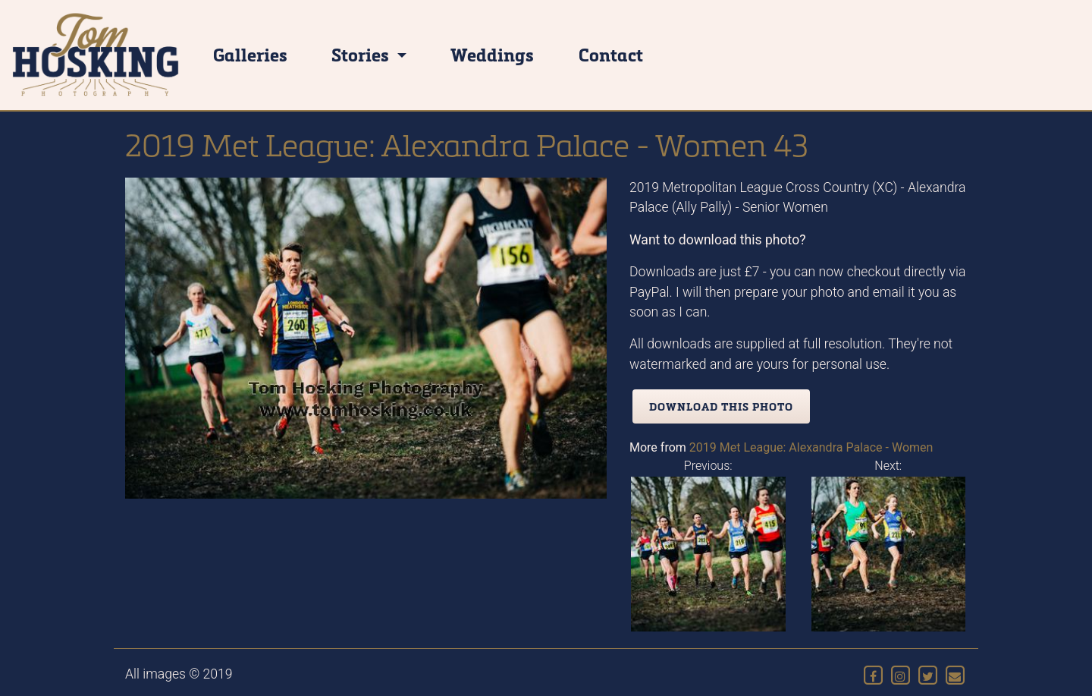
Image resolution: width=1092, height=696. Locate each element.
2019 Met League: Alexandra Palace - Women (811, 447)
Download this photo (721, 406)
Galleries (250, 54)
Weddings (492, 54)
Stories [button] (362, 54)
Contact (611, 54)
